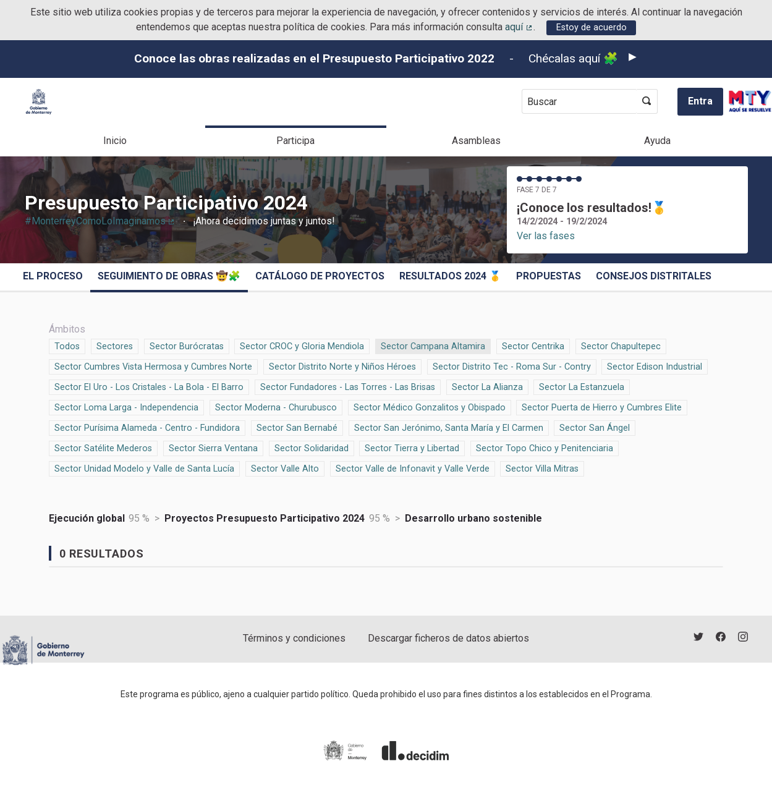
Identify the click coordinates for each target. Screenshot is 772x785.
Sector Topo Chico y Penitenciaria (544, 447)
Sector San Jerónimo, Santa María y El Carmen (448, 427)
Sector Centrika (533, 345)
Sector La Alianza (487, 386)
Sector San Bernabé (297, 427)
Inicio (115, 140)
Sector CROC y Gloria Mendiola (302, 345)
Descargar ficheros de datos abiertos (448, 638)
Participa (295, 140)
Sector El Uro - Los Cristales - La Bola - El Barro (149, 386)
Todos (67, 345)
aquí (519, 27)
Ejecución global (87, 518)
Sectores (114, 345)
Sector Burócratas (187, 345)
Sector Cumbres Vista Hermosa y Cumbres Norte (153, 366)
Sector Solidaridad (311, 447)
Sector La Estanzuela (581, 386)
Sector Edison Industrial (654, 366)
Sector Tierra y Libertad (412, 447)
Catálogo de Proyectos (319, 276)
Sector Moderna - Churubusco (276, 407)
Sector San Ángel (594, 427)
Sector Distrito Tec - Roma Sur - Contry (512, 366)
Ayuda (657, 140)
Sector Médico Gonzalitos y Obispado (430, 407)
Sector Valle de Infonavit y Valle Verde (413, 468)
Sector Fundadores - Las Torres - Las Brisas (347, 386)
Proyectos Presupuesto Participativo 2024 (264, 518)
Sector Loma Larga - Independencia (126, 407)
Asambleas (476, 140)
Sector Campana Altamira (433, 345)
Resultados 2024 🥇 (450, 276)
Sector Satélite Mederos (103, 447)
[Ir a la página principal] (39, 102)
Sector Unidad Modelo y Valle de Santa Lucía (144, 468)
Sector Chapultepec (621, 345)
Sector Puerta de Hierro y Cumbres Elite (602, 407)
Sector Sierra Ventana (213, 447)
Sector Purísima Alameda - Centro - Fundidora (147, 427)
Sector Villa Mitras (542, 468)
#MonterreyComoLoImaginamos (100, 221)
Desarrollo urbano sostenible (473, 518)
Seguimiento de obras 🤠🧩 (169, 276)
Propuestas (548, 276)
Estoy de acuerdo (591, 27)
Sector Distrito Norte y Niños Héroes (342, 366)
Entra (700, 101)
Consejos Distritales (653, 276)
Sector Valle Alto (285, 468)
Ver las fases (546, 236)
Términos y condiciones (294, 638)
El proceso (53, 276)
